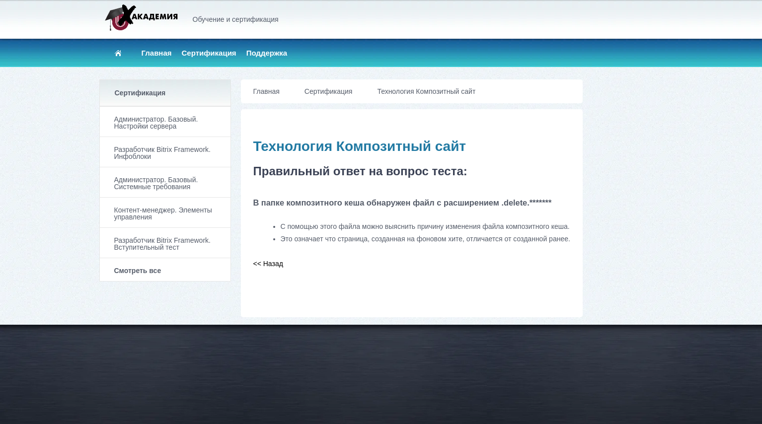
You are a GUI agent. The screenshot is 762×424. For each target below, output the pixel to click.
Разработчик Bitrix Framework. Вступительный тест (162, 243)
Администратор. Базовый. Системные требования (156, 183)
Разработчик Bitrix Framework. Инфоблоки (162, 152)
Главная (157, 53)
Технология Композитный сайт (426, 91)
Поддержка (267, 53)
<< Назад (268, 264)
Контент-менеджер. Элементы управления (163, 213)
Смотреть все (137, 271)
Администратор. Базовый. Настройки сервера (156, 122)
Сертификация (209, 53)
